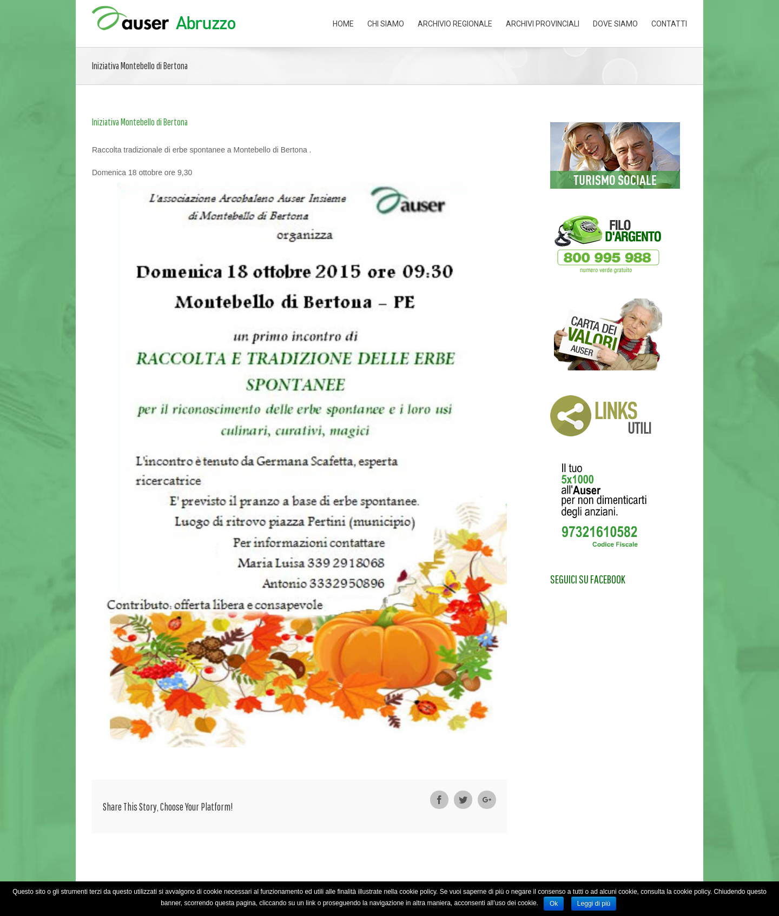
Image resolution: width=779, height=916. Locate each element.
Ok (554, 903)
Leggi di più (593, 903)
